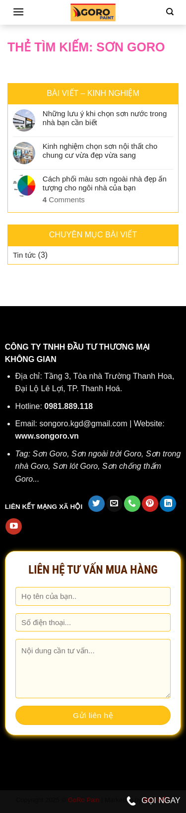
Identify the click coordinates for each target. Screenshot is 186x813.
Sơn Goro (50, 454)
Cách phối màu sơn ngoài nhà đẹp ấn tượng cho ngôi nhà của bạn (105, 183)
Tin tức (24, 255)
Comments (64, 199)
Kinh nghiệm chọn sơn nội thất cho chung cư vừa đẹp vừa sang (100, 150)
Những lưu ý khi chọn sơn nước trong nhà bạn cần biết (105, 118)
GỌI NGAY (153, 801)
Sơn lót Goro (75, 466)
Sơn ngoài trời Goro (106, 454)
